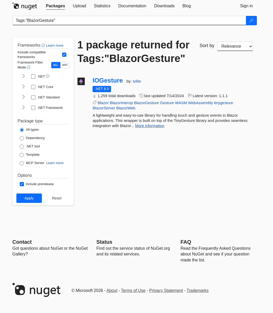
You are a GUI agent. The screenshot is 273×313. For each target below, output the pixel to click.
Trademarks (198, 290)
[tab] (55, 6)
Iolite (137, 81)
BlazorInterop (121, 103)
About (112, 290)
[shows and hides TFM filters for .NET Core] (23, 87)
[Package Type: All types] (29, 130)
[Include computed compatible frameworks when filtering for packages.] (64, 55)
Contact (22, 242)
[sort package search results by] (235, 46)
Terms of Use (133, 290)
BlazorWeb (125, 108)
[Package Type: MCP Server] (32, 163)
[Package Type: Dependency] (32, 138)
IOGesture (108, 80)
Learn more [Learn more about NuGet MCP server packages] (54, 163)
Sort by (207, 45)
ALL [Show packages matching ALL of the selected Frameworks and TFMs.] (55, 65)
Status (104, 242)
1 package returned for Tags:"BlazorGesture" (133, 51)
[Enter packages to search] (129, 20)
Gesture (167, 103)
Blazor (103, 103)
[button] (44, 45)
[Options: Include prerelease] (37, 184)
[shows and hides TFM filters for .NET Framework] (23, 108)
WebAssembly (200, 103)
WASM (181, 103)
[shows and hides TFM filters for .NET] (23, 76)
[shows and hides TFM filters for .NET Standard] (23, 97)
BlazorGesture (146, 103)
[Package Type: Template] (30, 155)
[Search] (251, 20)
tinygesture (223, 103)
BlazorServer (104, 108)
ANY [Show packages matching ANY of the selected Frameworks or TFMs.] (65, 65)
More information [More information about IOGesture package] (150, 125)
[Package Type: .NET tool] (30, 146)
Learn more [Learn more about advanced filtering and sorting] (54, 45)
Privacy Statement (166, 290)
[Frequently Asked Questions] (185, 242)
